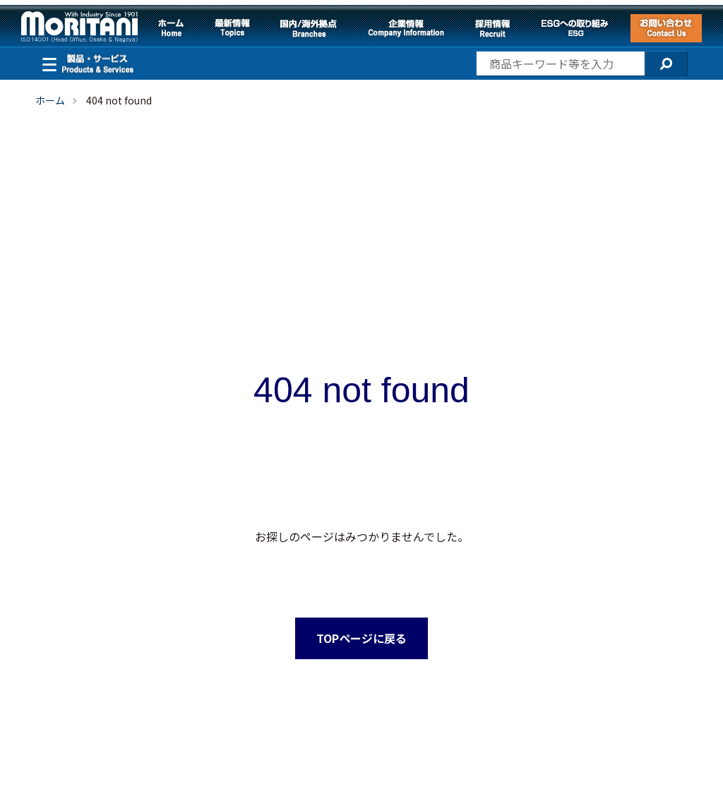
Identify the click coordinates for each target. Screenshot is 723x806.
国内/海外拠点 (308, 28)
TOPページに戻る (361, 638)
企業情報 (406, 28)
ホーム (170, 28)
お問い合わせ (666, 28)
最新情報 (232, 28)
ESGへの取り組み (574, 28)
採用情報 (492, 28)
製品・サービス (45, 62)
